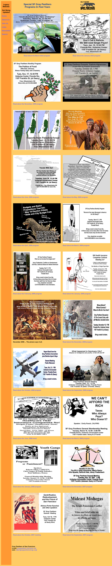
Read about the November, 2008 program (77, 342)
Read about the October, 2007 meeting (27, 535)
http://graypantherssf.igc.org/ (26, 550)
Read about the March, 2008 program (76, 438)
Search (5, 34)
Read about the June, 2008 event (25, 438)
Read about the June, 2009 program (26, 197)
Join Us (5, 23)
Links (4, 27)
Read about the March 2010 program (37, 56)
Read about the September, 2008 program (78, 390)
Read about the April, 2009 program (26, 245)
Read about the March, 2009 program (76, 245)
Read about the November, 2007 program (77, 487)
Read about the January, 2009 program (77, 294)
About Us (6, 20)
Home (4, 16)
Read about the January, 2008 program (27, 487)
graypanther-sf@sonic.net (26, 548)
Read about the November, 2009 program (28, 104)
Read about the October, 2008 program (27, 390)
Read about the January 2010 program (86, 56)
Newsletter (6, 31)
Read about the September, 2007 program (78, 535)
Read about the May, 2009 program (75, 197)
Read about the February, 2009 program (27, 294)
